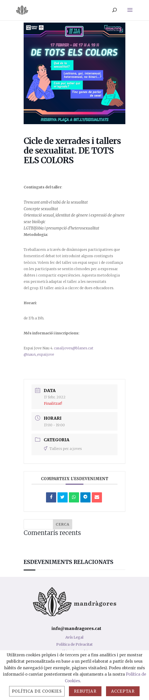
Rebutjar (85, 691)
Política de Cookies (37, 691)
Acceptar (123, 691)
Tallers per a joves (63, 448)
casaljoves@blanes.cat (73, 348)
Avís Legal (74, 637)
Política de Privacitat (74, 644)
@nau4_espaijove (39, 354)
